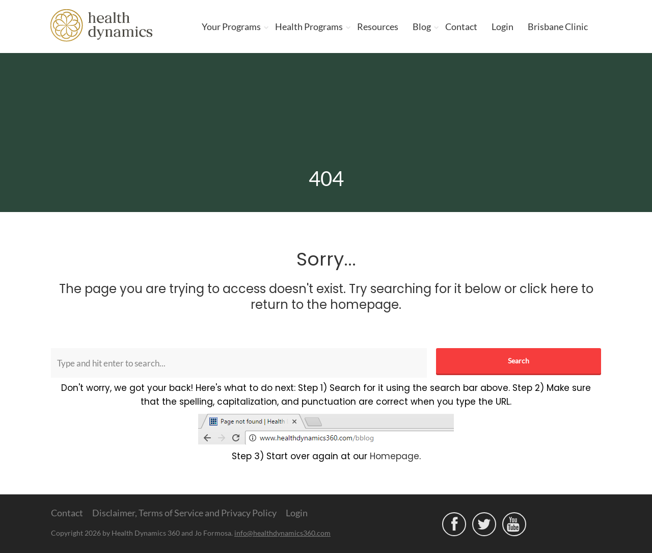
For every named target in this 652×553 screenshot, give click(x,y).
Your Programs (231, 26)
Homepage (394, 456)
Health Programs (309, 26)
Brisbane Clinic (558, 26)
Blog (422, 26)
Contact (461, 26)
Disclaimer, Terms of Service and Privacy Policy (184, 512)
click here (549, 288)
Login (502, 26)
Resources (377, 26)
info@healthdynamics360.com (282, 533)
